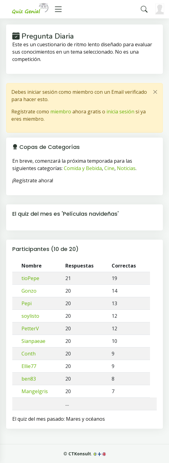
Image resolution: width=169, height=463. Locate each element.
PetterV (30, 328)
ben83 (28, 378)
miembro (60, 111)
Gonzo (28, 290)
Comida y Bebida (83, 168)
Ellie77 (28, 366)
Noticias (126, 168)
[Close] (155, 92)
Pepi (26, 303)
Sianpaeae (33, 341)
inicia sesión (120, 111)
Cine (109, 168)
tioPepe (30, 278)
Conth (28, 353)
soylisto (30, 316)
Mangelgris (34, 391)
